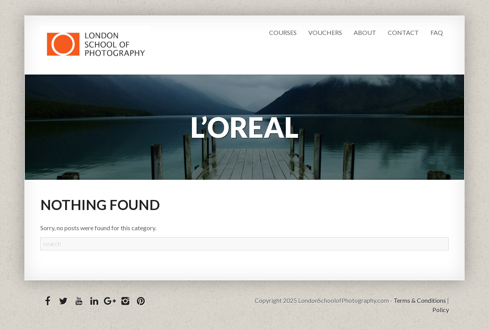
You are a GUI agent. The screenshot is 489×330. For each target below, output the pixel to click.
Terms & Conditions (420, 300)
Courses (283, 32)
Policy (440, 309)
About (365, 32)
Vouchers (325, 32)
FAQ (436, 32)
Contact (403, 32)
